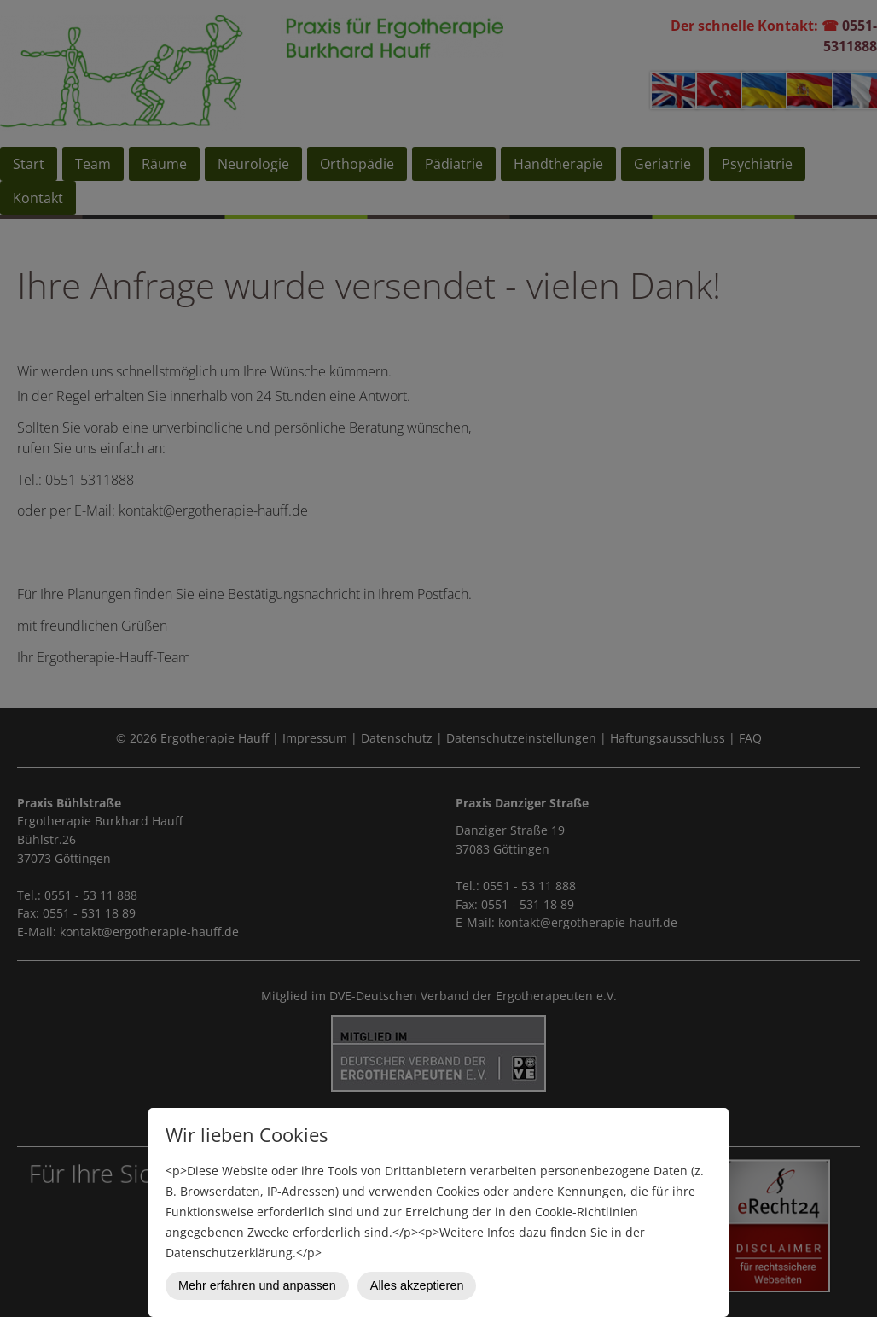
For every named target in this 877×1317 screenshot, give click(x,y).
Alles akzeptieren (417, 1285)
